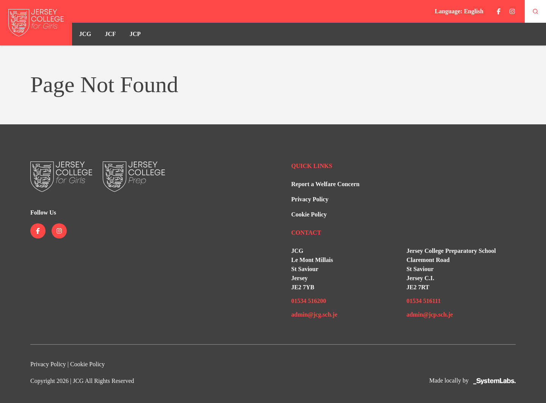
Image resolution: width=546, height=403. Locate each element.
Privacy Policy (309, 199)
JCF (110, 34)
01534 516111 (423, 301)
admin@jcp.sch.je (429, 314)
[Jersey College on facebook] (499, 11)
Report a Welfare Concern (325, 184)
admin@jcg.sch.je (314, 314)
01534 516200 (308, 301)
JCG (85, 34)
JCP (135, 34)
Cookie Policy (309, 214)
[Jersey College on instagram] (512, 11)
